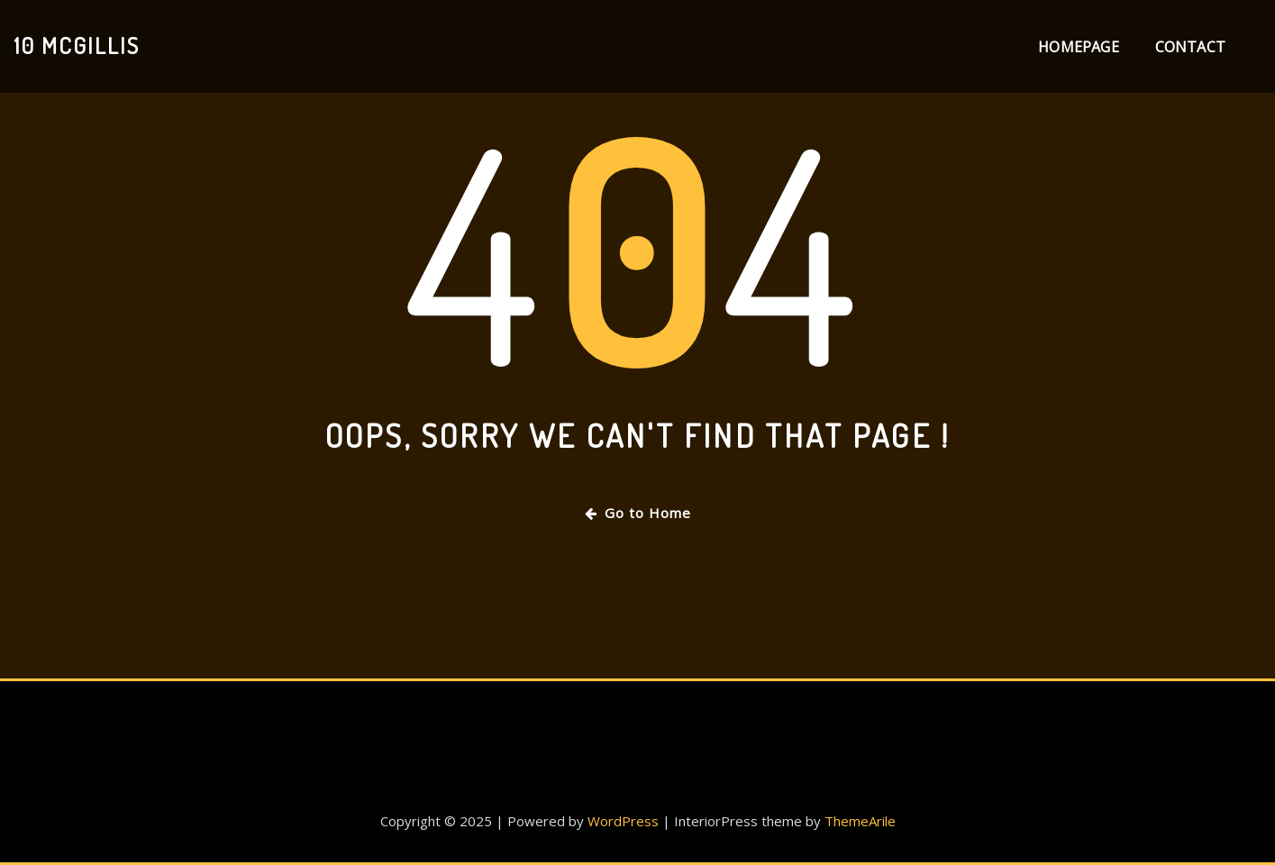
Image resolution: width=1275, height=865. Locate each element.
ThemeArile (860, 821)
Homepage (1078, 47)
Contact (1190, 47)
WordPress (623, 821)
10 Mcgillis (77, 45)
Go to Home (638, 513)
